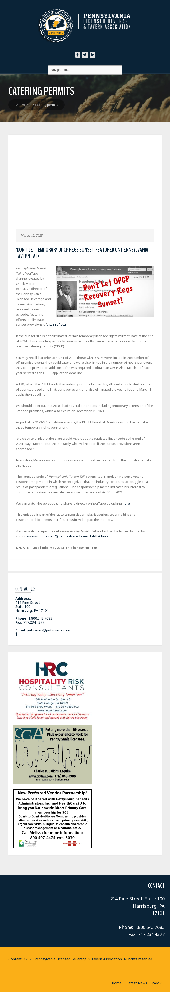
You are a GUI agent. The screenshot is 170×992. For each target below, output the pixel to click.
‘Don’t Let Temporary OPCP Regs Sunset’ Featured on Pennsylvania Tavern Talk (82, 253)
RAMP (157, 983)
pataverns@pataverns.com (48, 630)
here (126, 503)
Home (117, 983)
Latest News (136, 983)
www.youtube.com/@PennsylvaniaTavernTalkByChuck (67, 536)
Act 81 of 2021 (57, 324)
